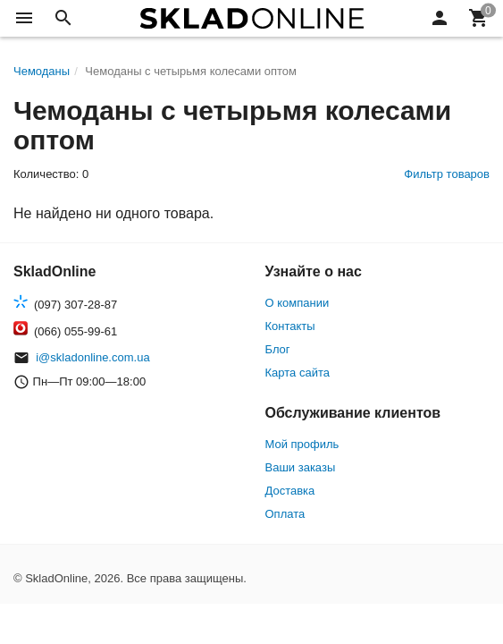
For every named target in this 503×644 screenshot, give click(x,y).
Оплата (285, 514)
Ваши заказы (300, 467)
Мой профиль (302, 444)
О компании (297, 302)
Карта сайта (297, 372)
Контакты (290, 326)
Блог (277, 349)
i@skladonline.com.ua (92, 357)
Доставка (290, 490)
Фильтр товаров (447, 174)
